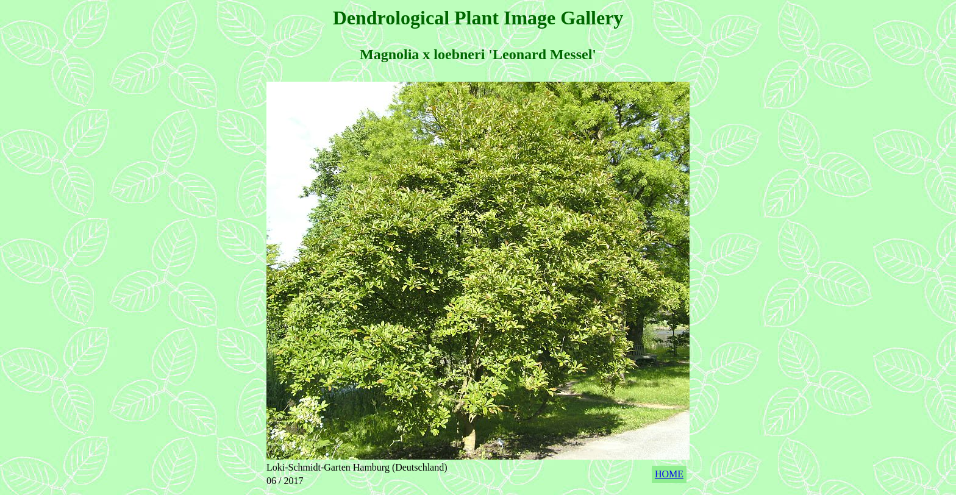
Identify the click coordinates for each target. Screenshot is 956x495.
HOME (669, 474)
